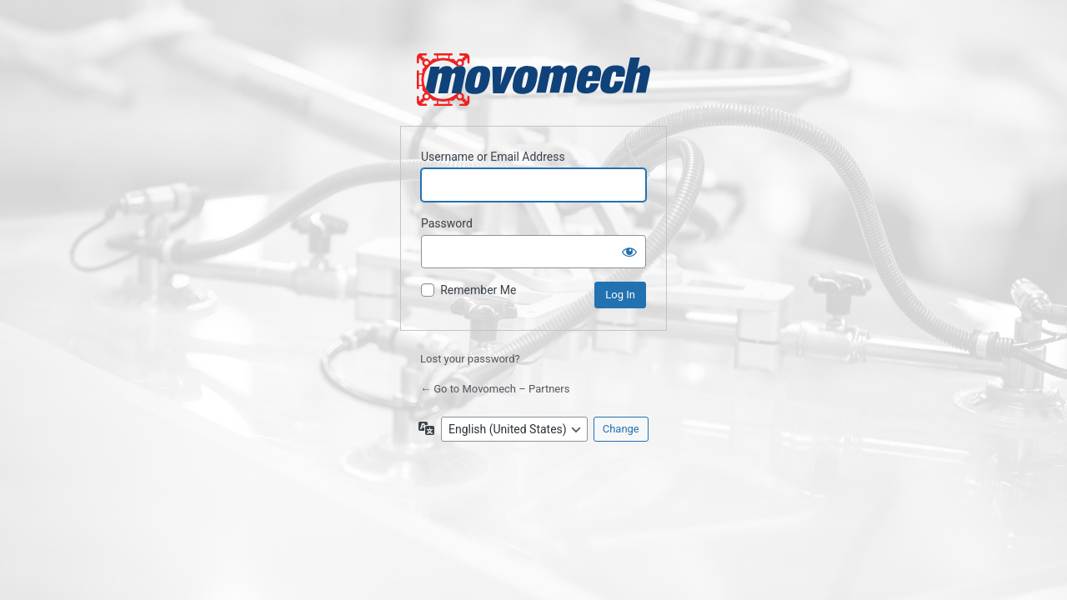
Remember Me (478, 290)
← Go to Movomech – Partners (494, 388)
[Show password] (629, 251)
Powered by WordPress (533, 79)
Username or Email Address (493, 156)
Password (447, 223)
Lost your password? (470, 358)
